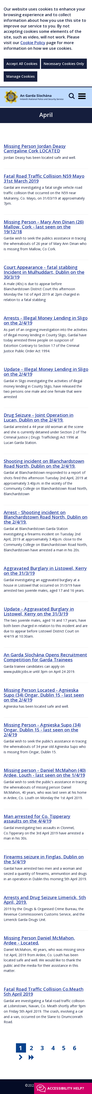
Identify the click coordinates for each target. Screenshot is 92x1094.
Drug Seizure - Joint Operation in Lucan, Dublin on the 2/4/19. (38, 417)
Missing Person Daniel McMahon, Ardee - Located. (39, 940)
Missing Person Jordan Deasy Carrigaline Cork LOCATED (35, 148)
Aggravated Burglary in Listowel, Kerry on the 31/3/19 (45, 570)
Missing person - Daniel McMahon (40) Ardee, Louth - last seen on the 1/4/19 (45, 772)
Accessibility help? (65, 1088)
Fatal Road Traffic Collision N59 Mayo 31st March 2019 (44, 178)
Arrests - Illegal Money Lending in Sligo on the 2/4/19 (46, 320)
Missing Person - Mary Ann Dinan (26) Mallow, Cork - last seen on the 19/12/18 (44, 227)
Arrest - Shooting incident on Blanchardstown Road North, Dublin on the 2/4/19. (45, 517)
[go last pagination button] (32, 1057)
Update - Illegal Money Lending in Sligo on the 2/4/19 (46, 371)
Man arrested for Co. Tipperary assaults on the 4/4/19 (37, 818)
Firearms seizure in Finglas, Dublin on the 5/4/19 (44, 859)
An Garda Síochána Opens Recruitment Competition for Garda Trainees (45, 657)
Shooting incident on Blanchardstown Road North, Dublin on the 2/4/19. (44, 463)
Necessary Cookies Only (64, 63)
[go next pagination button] (21, 1057)
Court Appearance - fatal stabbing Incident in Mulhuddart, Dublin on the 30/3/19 (44, 272)
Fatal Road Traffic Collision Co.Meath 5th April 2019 (43, 991)
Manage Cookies (20, 76)
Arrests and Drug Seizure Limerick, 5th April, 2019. (45, 899)
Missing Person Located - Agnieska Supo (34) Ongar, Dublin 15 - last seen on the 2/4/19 (44, 695)
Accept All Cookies (21, 63)
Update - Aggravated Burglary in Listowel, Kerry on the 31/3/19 (39, 611)
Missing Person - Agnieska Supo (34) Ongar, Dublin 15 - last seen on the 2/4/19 (42, 730)
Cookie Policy (32, 42)
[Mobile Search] (71, 95)
